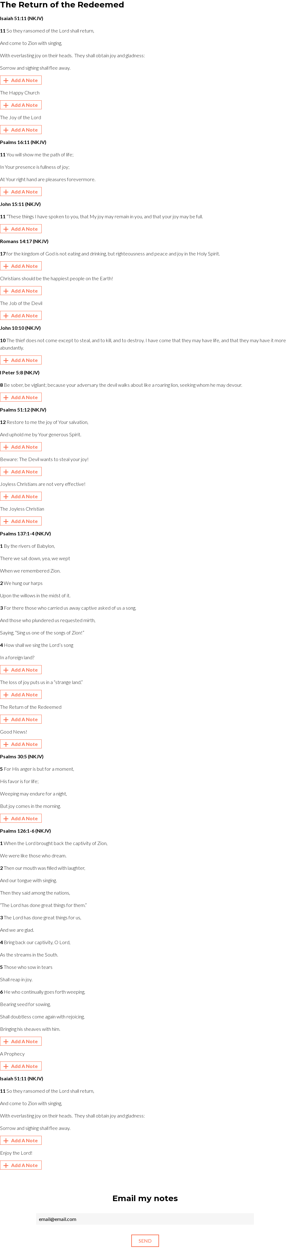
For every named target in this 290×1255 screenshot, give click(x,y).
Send (145, 1241)
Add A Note (20, 80)
